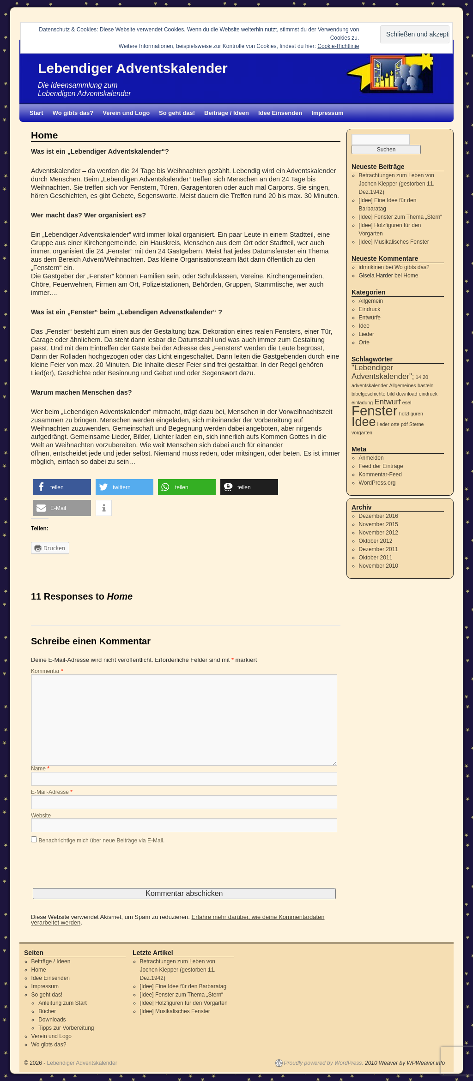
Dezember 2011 (378, 549)
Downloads (52, 1019)
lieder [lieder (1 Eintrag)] (383, 424)
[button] (62, 487)
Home (410, 275)
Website (41, 816)
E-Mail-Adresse (52, 792)
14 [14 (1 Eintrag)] (418, 377)
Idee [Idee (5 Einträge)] (364, 422)
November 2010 (378, 566)
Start (36, 112)
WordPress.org (377, 483)
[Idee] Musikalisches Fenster (394, 242)
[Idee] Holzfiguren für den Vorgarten (184, 1003)
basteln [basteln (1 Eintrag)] (425, 385)
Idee (364, 326)
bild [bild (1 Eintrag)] (391, 393)
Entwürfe (370, 317)
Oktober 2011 (376, 557)
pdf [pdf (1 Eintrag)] (404, 424)
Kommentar (47, 671)
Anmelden (371, 458)
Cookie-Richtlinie (338, 46)
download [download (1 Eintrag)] (407, 393)
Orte (364, 342)
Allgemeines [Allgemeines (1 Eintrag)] (402, 385)
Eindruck (370, 309)
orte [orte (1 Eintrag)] (395, 424)
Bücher (47, 1011)
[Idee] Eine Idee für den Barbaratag (183, 986)
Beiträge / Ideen (226, 112)
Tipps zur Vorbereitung (66, 1028)
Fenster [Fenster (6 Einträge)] (374, 410)
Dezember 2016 (378, 516)
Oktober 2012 (376, 541)
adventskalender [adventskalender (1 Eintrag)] (370, 385)
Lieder (366, 334)
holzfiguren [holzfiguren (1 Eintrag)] (411, 413)
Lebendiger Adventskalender (133, 68)
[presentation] (101, 870)
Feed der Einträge (381, 466)
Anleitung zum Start (62, 1003)
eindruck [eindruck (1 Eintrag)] (428, 393)
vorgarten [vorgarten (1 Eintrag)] (362, 432)
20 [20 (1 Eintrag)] (425, 377)
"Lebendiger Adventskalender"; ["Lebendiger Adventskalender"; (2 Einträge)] (383, 372)
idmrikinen (371, 267)
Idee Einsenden (280, 112)
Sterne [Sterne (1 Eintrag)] (416, 424)
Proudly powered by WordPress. (324, 1063)
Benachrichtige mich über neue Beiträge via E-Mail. (102, 840)
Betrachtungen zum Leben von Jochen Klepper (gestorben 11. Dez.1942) (397, 183)
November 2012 (378, 532)
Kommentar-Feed (380, 474)
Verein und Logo (126, 112)
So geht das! (177, 112)
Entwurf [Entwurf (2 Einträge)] (388, 401)
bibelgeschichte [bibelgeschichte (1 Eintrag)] (368, 393)
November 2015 (378, 524)
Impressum (327, 112)
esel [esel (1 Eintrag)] (407, 402)
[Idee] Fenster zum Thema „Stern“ (401, 217)
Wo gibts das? (73, 112)
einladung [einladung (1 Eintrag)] (362, 402)
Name (40, 769)
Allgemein (371, 301)
